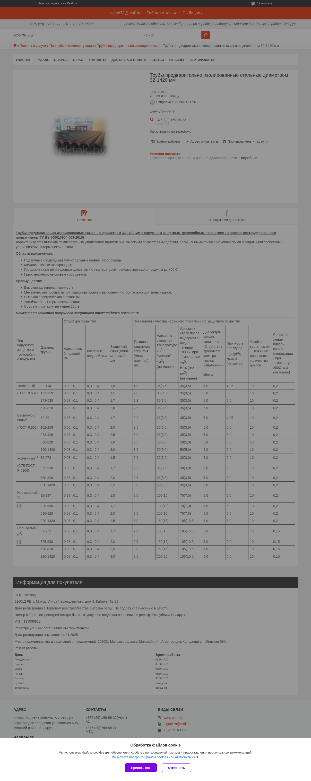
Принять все (141, 768)
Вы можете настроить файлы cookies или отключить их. (154, 757)
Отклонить (176, 768)
